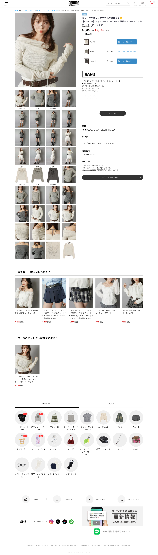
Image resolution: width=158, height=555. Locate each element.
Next (72, 50)
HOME (16, 10)
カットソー (55, 10)
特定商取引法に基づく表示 (90, 546)
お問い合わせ (125, 546)
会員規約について (42, 546)
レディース (24, 10)
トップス (32, 10)
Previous (18, 50)
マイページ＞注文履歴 (89, 170)
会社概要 (30, 546)
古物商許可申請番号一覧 (110, 546)
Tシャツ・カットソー (43, 10)
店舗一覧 (53, 546)
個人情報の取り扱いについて (69, 546)
